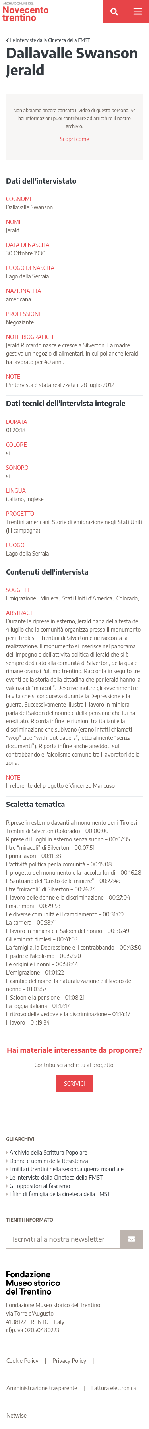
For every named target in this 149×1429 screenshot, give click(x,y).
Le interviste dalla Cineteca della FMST (48, 40)
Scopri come (74, 139)
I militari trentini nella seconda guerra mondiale (65, 1169)
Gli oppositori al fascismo (38, 1185)
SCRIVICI (74, 1083)
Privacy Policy (69, 1360)
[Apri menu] (137, 11)
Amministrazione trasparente (41, 1388)
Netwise (16, 1415)
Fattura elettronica (113, 1388)
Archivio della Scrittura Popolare (46, 1152)
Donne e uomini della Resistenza (47, 1160)
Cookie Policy (22, 1360)
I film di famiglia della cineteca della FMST (58, 1194)
